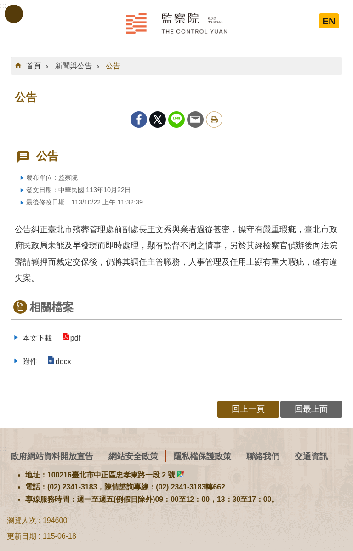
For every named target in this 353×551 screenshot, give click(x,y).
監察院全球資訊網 (176, 23)
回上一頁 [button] (248, 409)
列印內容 (214, 119)
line (176, 119)
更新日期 (21, 536)
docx (62, 361)
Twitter (157, 119)
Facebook (139, 119)
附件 (30, 361)
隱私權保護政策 (202, 456)
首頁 (33, 66)
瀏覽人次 (21, 520)
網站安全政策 (133, 456)
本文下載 (37, 338)
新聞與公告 (73, 66)
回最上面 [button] (311, 409)
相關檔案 (51, 307)
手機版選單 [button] (14, 14)
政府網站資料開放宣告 (52, 456)
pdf (74, 338)
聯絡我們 (262, 456)
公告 (113, 66)
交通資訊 (311, 456)
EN (329, 21)
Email (195, 119)
